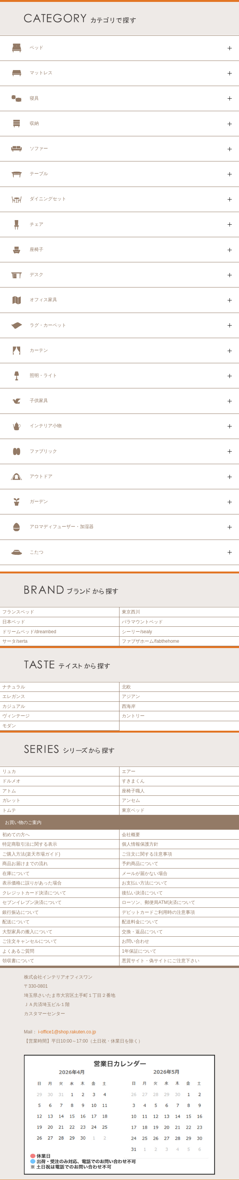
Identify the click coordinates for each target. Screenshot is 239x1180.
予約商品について (140, 863)
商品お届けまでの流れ (25, 863)
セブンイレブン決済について (32, 902)
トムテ (9, 810)
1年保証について (139, 951)
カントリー (133, 716)
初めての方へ (16, 834)
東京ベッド (133, 810)
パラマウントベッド (142, 621)
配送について (16, 922)
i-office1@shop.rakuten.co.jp (67, 1032)
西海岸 (128, 706)
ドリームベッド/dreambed (29, 631)
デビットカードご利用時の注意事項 (158, 912)
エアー (128, 771)
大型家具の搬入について (27, 931)
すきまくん (133, 781)
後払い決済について (142, 893)
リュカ (9, 771)
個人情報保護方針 (140, 844)
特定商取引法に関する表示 (29, 844)
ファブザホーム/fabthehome (150, 641)
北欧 (126, 687)
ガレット (11, 800)
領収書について (18, 960)
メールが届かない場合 (144, 873)
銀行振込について (20, 912)
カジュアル (13, 706)
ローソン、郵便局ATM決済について (158, 902)
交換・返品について (142, 931)
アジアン (131, 696)
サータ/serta (14, 641)
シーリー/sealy (137, 631)
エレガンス (13, 696)
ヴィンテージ (16, 716)
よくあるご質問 (18, 951)
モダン (9, 725)
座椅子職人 (133, 791)
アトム (9, 791)
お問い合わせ (135, 941)
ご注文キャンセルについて (29, 941)
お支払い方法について (144, 883)
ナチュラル (13, 687)
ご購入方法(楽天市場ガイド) (31, 854)
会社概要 (131, 834)
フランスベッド (18, 612)
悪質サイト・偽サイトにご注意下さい (160, 960)
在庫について (16, 873)
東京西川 (131, 612)
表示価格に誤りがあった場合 (32, 883)
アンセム (131, 800)
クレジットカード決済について (34, 893)
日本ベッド (13, 621)
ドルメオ (11, 781)
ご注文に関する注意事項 (147, 854)
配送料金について (140, 922)
